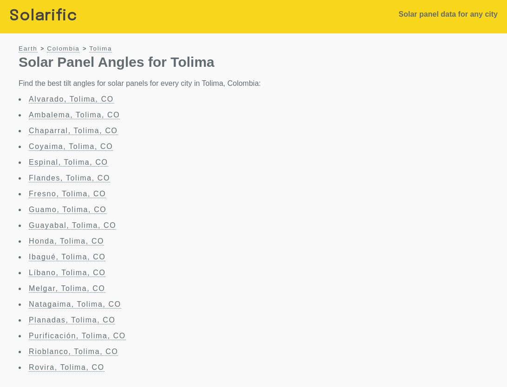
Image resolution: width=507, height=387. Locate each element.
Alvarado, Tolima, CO (71, 99)
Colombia (63, 48)
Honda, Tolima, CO (66, 241)
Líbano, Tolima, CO (67, 273)
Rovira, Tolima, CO (66, 367)
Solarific (43, 16)
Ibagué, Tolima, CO (67, 257)
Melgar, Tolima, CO (67, 288)
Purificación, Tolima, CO (77, 336)
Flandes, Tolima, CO (69, 178)
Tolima (100, 48)
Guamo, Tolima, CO (67, 209)
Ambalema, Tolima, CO (74, 115)
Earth (28, 48)
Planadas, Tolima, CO (72, 320)
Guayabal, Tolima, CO (72, 225)
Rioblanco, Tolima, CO (73, 351)
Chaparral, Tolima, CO (73, 131)
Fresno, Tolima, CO (67, 194)
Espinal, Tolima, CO (68, 162)
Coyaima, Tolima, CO (71, 146)
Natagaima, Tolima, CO (75, 304)
